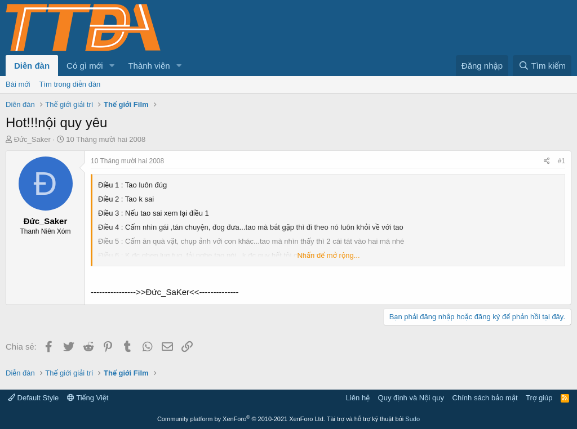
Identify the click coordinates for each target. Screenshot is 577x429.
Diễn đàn (32, 65)
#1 (561, 161)
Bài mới (18, 84)
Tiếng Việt (88, 398)
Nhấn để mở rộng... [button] (328, 255)
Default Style (33, 398)
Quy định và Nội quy (411, 398)
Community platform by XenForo (241, 418)
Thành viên (149, 65)
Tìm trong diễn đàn (70, 84)
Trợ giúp (539, 398)
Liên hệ (358, 398)
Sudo (412, 418)
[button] (111, 65)
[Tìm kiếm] (542, 65)
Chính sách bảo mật (485, 398)
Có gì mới (84, 65)
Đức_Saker (32, 139)
